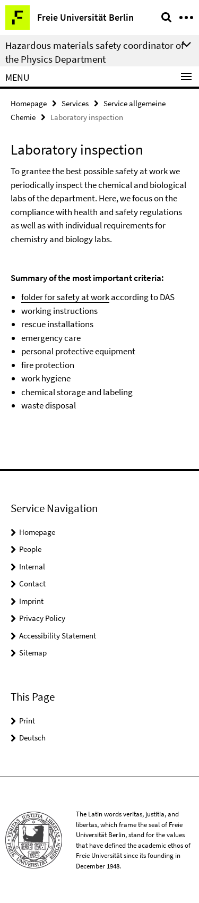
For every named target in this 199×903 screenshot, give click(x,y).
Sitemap (33, 653)
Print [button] (27, 720)
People (30, 549)
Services (75, 103)
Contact (32, 583)
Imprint (31, 601)
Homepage (29, 103)
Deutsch (32, 737)
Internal (32, 566)
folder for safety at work (65, 297)
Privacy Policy (42, 618)
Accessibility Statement (57, 636)
